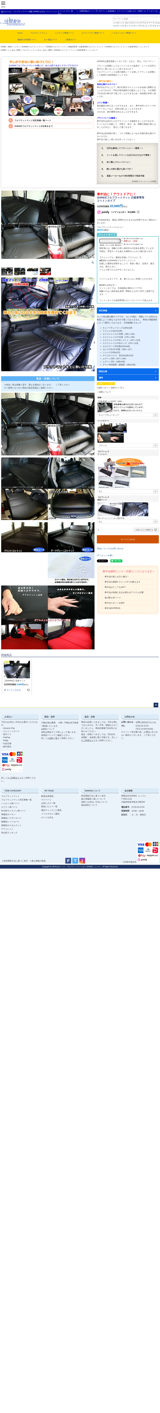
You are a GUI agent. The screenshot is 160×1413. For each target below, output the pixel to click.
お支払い (9, 717)
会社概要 (129, 791)
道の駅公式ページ (113, 597)
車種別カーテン (8, 814)
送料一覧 (53, 738)
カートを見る (47, 817)
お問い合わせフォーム (146, 722)
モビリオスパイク (133, 22)
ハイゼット (118, 22)
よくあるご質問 (14, 50)
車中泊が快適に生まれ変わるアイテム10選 (124, 592)
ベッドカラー (103, 421)
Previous (5, 225)
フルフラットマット (38, 33)
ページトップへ (156, 705)
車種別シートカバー (10, 821)
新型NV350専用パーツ (27, 40)
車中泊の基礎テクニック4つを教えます (122, 582)
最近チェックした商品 (51, 810)
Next (91, 225)
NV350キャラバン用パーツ (13, 811)
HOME (3, 47)
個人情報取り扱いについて (93, 799)
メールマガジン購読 (50, 814)
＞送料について (104, 392)
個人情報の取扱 (39, 861)
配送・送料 (50, 717)
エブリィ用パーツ (9, 807)
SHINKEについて (92, 791)
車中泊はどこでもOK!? (115, 587)
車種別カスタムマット (11, 825)
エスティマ (118, 26)
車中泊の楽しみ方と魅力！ (117, 576)
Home (20, 33)
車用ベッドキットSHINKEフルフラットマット (26, 47)
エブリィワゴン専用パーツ (92, 33)
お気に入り (131, 11)
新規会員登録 (47, 796)
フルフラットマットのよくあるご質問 (37, 50)
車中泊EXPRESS (112, 608)
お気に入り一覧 (48, 803)
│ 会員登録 (110, 11)
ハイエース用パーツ (10, 803)
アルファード (148, 22)
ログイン (102, 11)
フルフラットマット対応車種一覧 (16, 800)
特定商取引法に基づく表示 (93, 796)
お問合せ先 (130, 717)
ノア (149, 26)
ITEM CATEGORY (13, 791)
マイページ (121, 11)
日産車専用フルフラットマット (91, 47)
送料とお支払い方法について (94, 802)
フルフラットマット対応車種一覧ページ (32, 120)
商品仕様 (103, 371)
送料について (143, 11)
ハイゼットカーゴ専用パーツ (124, 33)
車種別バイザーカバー (11, 818)
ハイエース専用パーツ (64, 33)
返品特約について (89, 805)
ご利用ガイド (70, 40)
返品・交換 (90, 717)
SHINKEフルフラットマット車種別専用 (61, 47)
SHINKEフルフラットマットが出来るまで (33, 126)
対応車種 (103, 310)
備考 (101, 377)
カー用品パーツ (50, 40)
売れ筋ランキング (9, 832)
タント (127, 26)
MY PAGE (49, 791)
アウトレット (7, 829)
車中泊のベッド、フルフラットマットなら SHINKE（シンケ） (77, 867)
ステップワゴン (139, 26)
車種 (100, 398)
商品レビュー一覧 (49, 806)
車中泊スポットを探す (115, 603)
